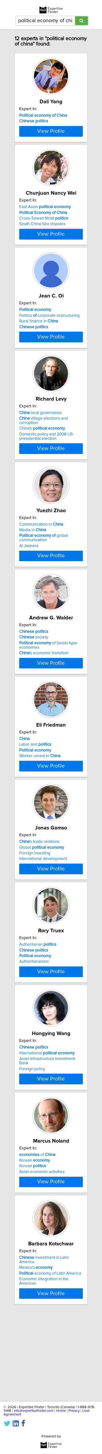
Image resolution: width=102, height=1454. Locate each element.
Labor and (35, 791)
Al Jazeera (28, 583)
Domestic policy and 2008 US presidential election (46, 474)
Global (41, 902)
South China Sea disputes (42, 244)
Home (61, 1411)
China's (42, 466)
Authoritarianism (34, 1025)
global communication (43, 575)
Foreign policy (32, 1141)
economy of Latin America (50, 1359)
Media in (32, 567)
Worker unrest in (39, 802)
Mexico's (35, 1353)
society (33, 679)
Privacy (74, 1411)
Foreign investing (35, 908)
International (47, 1125)
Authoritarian (37, 1008)
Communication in (41, 562)
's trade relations (39, 897)
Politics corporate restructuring (49, 344)
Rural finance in (38, 350)
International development (43, 914)
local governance (40, 450)
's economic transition (43, 695)
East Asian (45, 227)
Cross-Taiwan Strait (43, 238)
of (37, 1231)
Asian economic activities (42, 1248)
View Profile (51, 151)
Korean (34, 1237)
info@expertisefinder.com (33, 1411)
